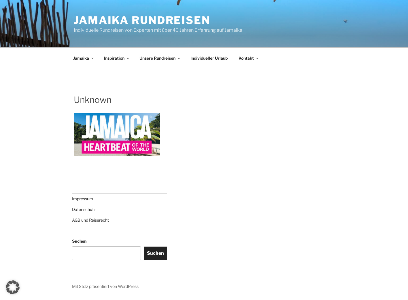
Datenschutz (84, 209)
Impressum (82, 198)
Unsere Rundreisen (160, 58)
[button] (12, 287)
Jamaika (84, 58)
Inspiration (117, 58)
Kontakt (249, 58)
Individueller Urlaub (209, 58)
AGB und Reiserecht (90, 220)
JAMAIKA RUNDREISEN (142, 20)
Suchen (79, 241)
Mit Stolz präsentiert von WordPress (105, 286)
